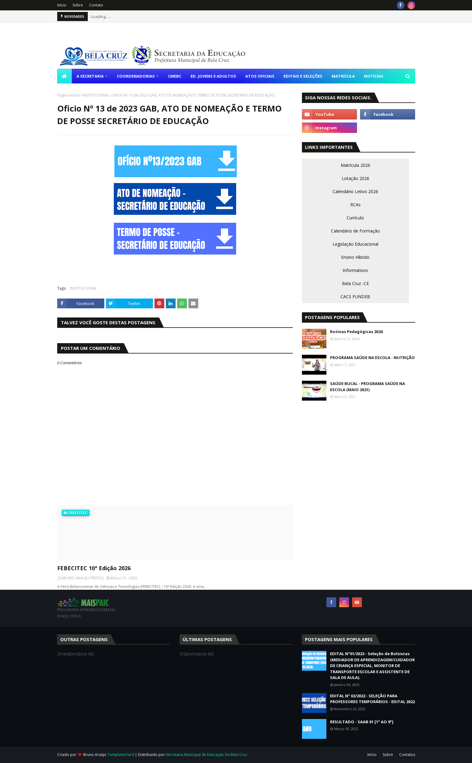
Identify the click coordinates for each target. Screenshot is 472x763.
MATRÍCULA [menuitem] (343, 76)
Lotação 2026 (355, 178)
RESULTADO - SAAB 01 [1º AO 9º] (361, 721)
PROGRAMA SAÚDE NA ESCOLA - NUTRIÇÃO (372, 357)
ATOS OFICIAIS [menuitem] (259, 76)
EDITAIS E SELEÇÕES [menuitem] (303, 76)
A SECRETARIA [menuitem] (90, 76)
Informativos (355, 270)
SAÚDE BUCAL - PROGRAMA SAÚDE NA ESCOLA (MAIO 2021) (367, 386)
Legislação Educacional (355, 244)
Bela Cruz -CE (355, 283)
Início (61, 5)
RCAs (355, 204)
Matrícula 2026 (355, 165)
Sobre (77, 5)
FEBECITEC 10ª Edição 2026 (94, 568)
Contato (96, 5)
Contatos (407, 754)
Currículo (355, 218)
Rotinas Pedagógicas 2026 (356, 331)
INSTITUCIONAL (96, 95)
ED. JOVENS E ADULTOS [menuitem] (213, 76)
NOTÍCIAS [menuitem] (373, 76)
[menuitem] (64, 76)
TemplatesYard (120, 754)
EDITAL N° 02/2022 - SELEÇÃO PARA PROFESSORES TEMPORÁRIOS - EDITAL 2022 (372, 699)
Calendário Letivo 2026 (355, 191)
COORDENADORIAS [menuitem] (136, 76)
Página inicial (68, 95)
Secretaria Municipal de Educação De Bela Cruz (206, 754)
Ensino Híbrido (355, 257)
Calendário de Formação (355, 231)
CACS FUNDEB (355, 296)
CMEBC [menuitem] (174, 76)
